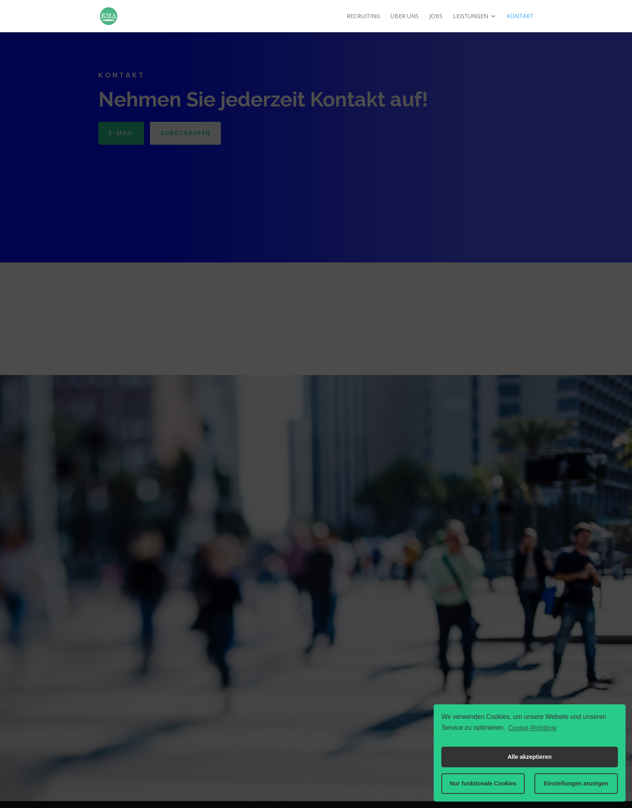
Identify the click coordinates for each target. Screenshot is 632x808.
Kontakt (520, 16)
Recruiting (363, 16)
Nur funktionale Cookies (483, 783)
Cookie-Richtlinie (532, 728)
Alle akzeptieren (529, 757)
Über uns (405, 16)
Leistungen (470, 16)
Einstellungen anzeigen (576, 783)
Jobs (436, 16)
